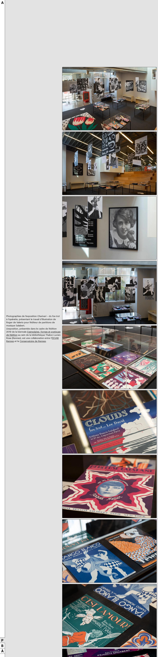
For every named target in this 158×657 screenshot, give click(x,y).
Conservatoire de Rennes (33, 341)
